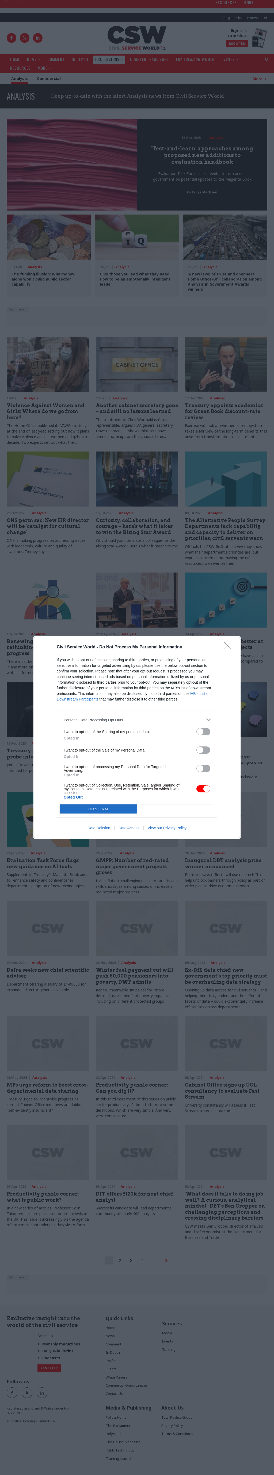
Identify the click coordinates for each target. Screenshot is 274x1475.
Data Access (129, 828)
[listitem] (137, 720)
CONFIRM (98, 809)
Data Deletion (98, 828)
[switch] (203, 731)
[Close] (229, 647)
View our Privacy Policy (167, 828)
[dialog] (137, 737)
